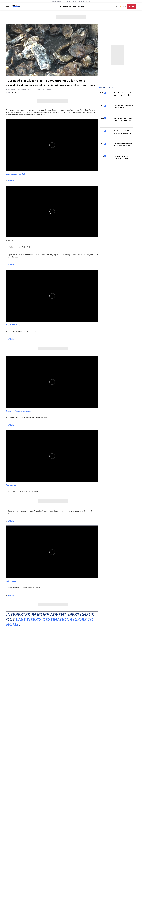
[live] (131, 6)
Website (11, 180)
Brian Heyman (11, 89)
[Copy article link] (18, 92)
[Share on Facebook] (12, 92)
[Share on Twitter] (15, 92)
